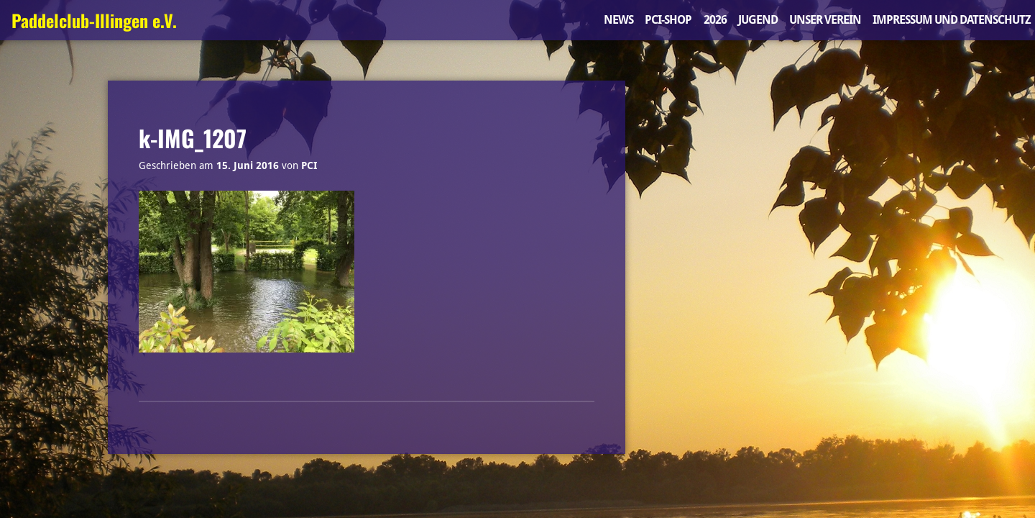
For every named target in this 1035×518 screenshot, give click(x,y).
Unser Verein (825, 20)
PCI (309, 165)
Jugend (758, 20)
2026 (715, 20)
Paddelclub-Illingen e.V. (94, 20)
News (618, 20)
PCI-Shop (668, 20)
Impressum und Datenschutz (952, 20)
